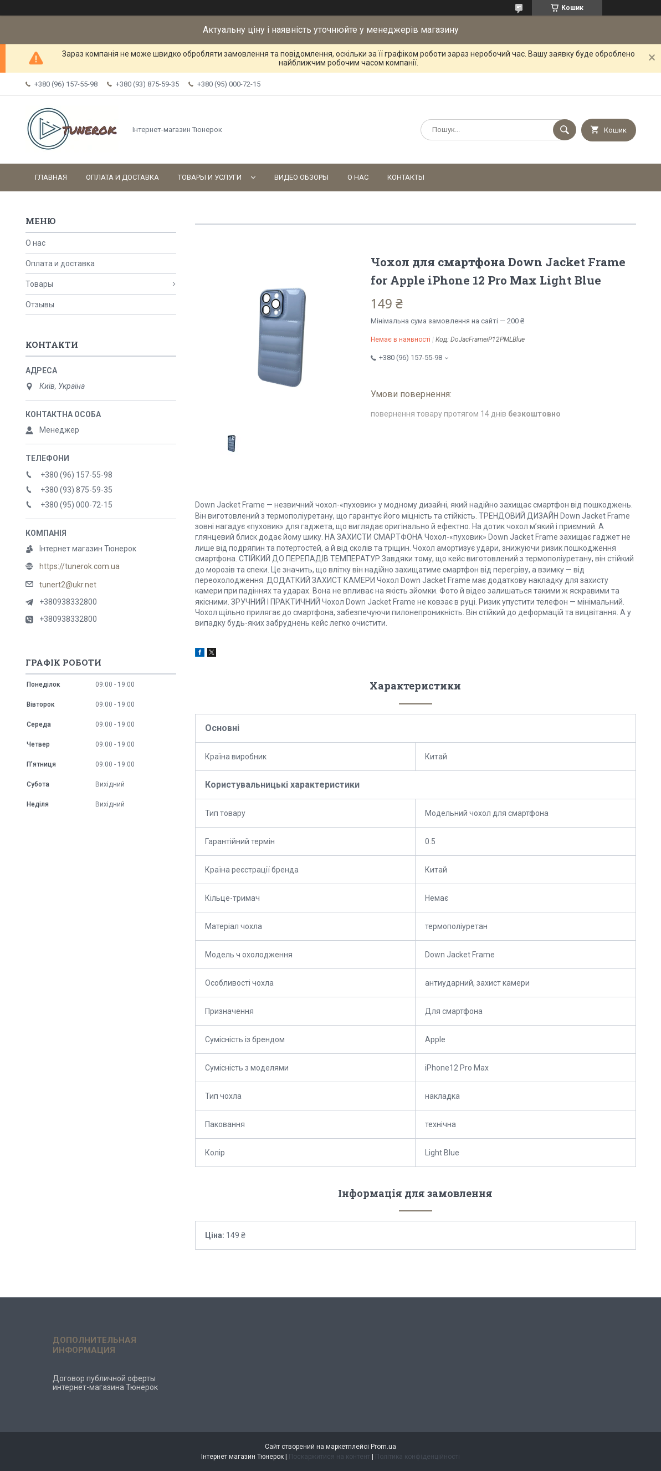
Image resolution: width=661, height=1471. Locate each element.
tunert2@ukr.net (67, 584)
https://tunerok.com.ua (79, 566)
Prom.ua (383, 1446)
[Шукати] (564, 129)
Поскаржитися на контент (329, 1456)
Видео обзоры (301, 177)
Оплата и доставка (122, 177)
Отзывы (39, 304)
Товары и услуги (210, 177)
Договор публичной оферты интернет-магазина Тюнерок (105, 1383)
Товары (39, 284)
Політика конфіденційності (417, 1456)
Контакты (405, 177)
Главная (51, 177)
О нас (357, 177)
